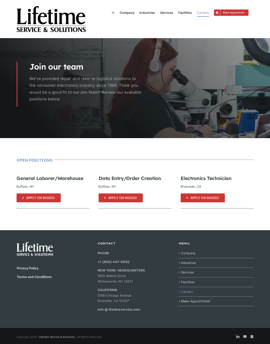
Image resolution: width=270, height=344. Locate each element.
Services (187, 272)
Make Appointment (195, 301)
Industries (188, 263)
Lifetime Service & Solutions (57, 336)
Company (188, 253)
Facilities (187, 282)
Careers (187, 292)
